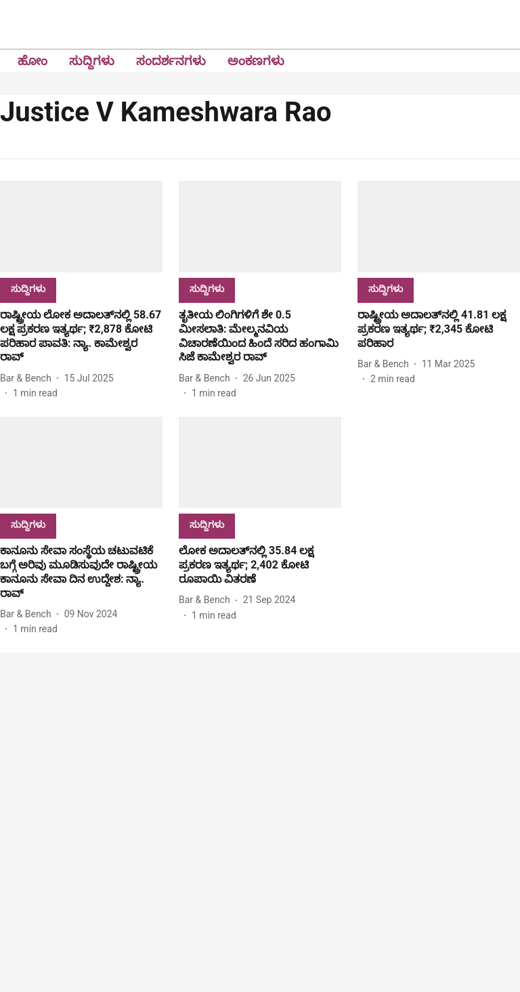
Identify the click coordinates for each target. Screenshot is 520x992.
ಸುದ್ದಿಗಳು (91, 61)
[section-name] (28, 288)
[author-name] (28, 378)
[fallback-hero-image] (81, 226)
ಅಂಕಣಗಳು (256, 61)
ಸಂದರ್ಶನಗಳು (171, 61)
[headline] (81, 336)
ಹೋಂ (32, 61)
